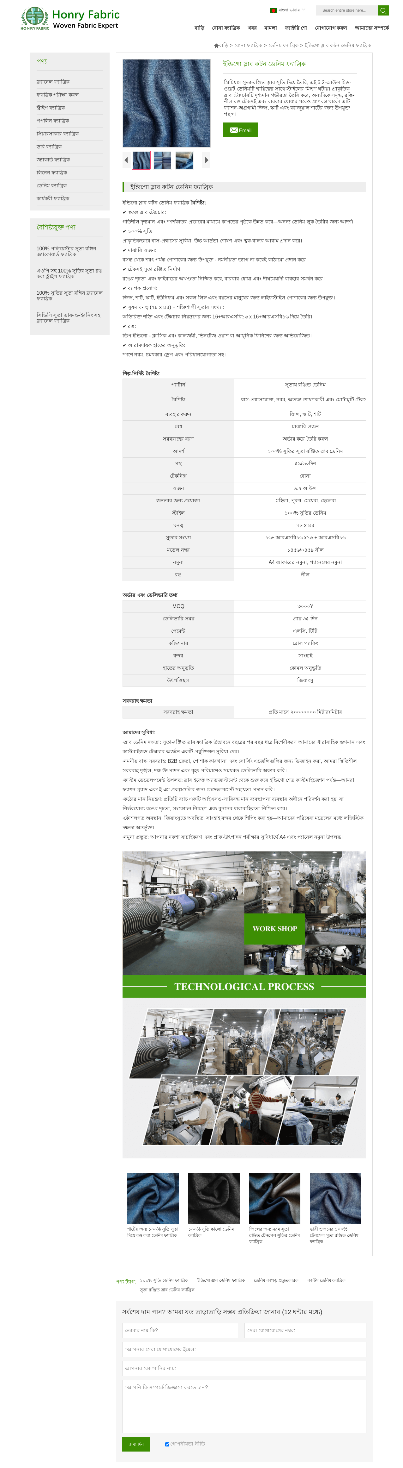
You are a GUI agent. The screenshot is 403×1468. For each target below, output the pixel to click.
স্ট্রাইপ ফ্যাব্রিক (51, 107)
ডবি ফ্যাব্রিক (49, 146)
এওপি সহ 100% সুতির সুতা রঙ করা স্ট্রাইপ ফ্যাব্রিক (69, 273)
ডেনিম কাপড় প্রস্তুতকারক (276, 1280)
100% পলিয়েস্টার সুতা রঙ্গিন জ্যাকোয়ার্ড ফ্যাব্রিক (66, 251)
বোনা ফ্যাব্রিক (248, 45)
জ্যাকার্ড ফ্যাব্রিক (53, 159)
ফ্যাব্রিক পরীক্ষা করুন (58, 94)
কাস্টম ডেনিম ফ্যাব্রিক (327, 1280)
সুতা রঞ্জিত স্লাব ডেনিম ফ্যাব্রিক (167, 1289)
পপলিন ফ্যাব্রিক (53, 120)
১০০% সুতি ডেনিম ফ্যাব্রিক (164, 1280)
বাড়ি (221, 45)
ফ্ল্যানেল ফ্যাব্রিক (53, 82)
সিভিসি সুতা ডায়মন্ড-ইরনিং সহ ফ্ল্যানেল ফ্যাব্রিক (68, 317)
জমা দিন (136, 1444)
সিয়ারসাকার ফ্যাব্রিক (58, 133)
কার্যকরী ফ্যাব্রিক (53, 198)
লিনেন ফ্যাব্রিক (52, 172)
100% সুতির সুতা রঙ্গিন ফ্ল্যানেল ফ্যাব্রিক (70, 295)
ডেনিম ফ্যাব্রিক (283, 45)
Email (240, 128)
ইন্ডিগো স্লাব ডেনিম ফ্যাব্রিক (221, 1280)
